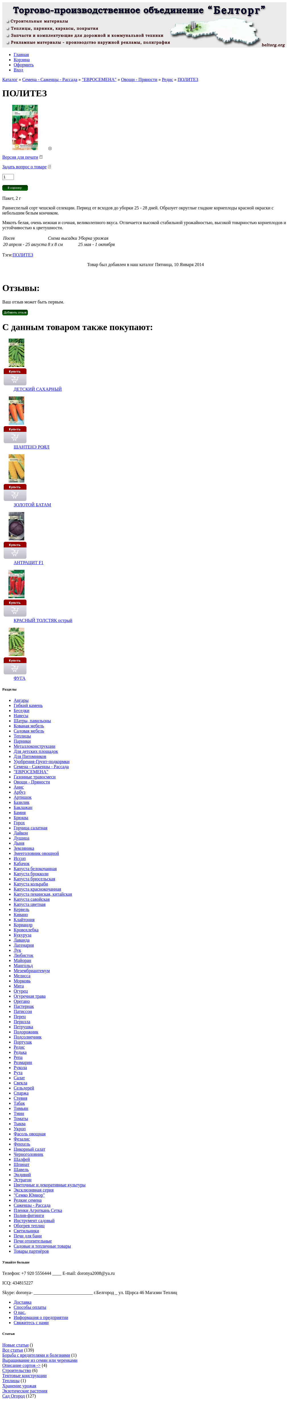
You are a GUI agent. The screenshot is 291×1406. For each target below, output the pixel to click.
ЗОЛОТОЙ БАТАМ (32, 504)
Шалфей (22, 1159)
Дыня (19, 843)
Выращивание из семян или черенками (40, 1360)
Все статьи (12, 1350)
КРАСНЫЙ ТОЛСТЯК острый (43, 620)
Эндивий (22, 1174)
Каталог (10, 79)
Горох (19, 822)
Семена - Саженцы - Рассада (49, 79)
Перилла (22, 1021)
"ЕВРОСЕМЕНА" (99, 79)
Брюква (21, 817)
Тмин (19, 1113)
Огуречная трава (30, 996)
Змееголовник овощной (36, 853)
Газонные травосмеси (35, 776)
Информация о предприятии (41, 1317)
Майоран (22, 960)
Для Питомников (30, 756)
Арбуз (19, 792)
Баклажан (23, 807)
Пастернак (24, 1006)
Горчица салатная (30, 827)
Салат (19, 1077)
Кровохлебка (26, 929)
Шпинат (22, 1164)
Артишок (23, 797)
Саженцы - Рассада (32, 1205)
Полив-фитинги (29, 1215)
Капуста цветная (29, 904)
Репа (18, 1057)
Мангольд (23, 965)
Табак (19, 1103)
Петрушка (23, 1026)
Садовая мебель (29, 731)
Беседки (21, 710)
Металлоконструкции (34, 746)
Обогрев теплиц (29, 1225)
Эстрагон (23, 1179)
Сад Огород (13, 1396)
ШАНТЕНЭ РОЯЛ (31, 447)
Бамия (20, 812)
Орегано (22, 1001)
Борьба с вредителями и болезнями (36, 1355)
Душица (21, 838)
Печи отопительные (33, 1241)
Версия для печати (20, 157)
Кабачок (22, 863)
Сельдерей (24, 1088)
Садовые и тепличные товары (42, 1246)
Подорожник (26, 1031)
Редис (167, 79)
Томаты (21, 1118)
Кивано (21, 914)
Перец (20, 1016)
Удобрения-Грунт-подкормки (42, 761)
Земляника (24, 848)
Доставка (23, 1302)
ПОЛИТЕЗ (188, 79)
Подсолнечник (27, 1037)
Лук (17, 950)
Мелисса (22, 975)
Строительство (16, 1370)
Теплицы (22, 736)
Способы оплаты (30, 1307)
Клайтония (24, 919)
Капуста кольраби (31, 884)
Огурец (21, 991)
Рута (18, 1072)
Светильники (26, 1230)
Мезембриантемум (32, 970)
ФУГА (20, 678)
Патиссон (23, 1011)
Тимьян (21, 1108)
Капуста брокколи (31, 873)
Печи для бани (28, 1235)
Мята (19, 986)
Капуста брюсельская (34, 878)
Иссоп (20, 858)
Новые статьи (15, 1345)
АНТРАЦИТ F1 (28, 562)
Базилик (22, 802)
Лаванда (22, 940)
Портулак (23, 1042)
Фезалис (22, 1139)
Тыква (20, 1123)
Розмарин (23, 1062)
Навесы (21, 715)
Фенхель (22, 1144)
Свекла (20, 1082)
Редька (20, 1052)
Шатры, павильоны (32, 720)
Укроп (20, 1128)
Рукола (20, 1067)
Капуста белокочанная (35, 868)
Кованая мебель (29, 725)
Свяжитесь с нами (31, 1322)
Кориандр (23, 924)
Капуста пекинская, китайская (43, 894)
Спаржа (21, 1093)
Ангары (21, 700)
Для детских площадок (36, 751)
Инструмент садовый (34, 1220)
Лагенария (24, 945)
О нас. (20, 1312)
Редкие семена (27, 1200)
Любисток (23, 955)
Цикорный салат (29, 1149)
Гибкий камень (28, 705)
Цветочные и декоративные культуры (50, 1184)
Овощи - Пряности (139, 79)
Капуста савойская (32, 899)
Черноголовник (28, 1154)
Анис (19, 787)
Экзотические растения (24, 1390)
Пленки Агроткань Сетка (38, 1210)
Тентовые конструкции (24, 1375)
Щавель (21, 1169)
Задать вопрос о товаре (24, 166)
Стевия (20, 1098)
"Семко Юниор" (29, 1195)
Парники (22, 741)
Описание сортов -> (21, 1365)
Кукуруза (22, 935)
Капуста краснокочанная (37, 889)
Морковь (22, 980)
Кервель (21, 909)
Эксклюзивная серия (34, 1190)
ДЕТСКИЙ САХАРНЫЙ (38, 389)
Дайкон (21, 833)
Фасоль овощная (30, 1133)
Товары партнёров (31, 1251)
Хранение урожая (19, 1385)
